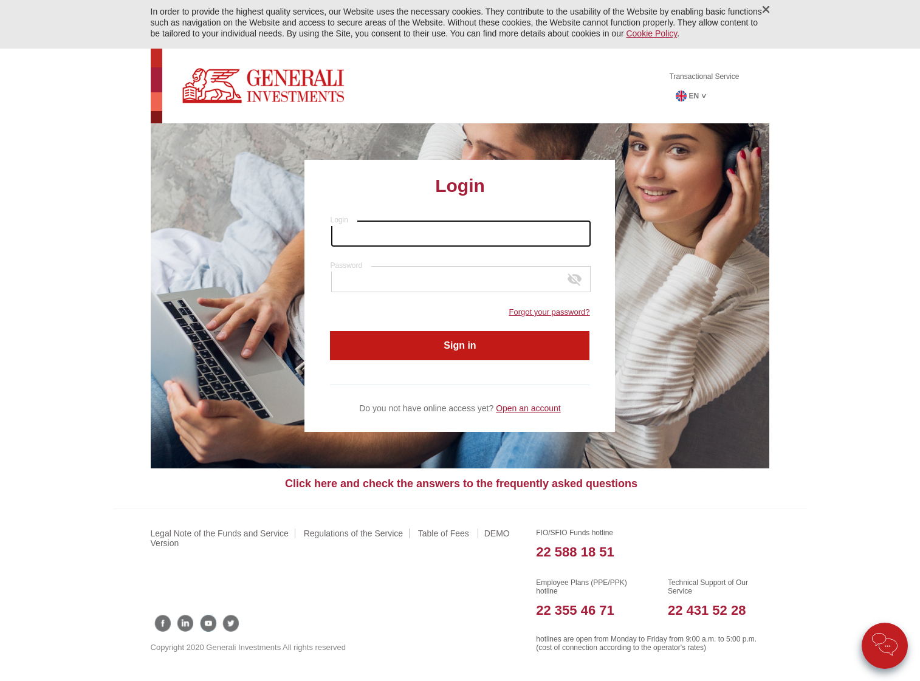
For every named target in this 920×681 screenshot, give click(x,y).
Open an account (528, 408)
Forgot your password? (549, 312)
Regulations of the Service (353, 533)
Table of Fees (445, 533)
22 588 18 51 (575, 552)
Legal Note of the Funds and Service (220, 533)
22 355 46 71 (575, 610)
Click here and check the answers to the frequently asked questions (461, 483)
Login (339, 220)
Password (346, 265)
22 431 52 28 (707, 610)
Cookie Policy (651, 33)
